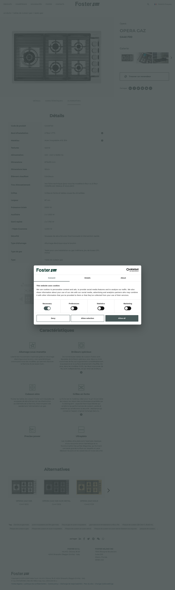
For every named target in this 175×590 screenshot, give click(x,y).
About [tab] (123, 278)
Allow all (121, 318)
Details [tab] (87, 278)
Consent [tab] (51, 278)
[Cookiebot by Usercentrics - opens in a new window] (128, 270)
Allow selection (87, 318)
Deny (53, 318)
